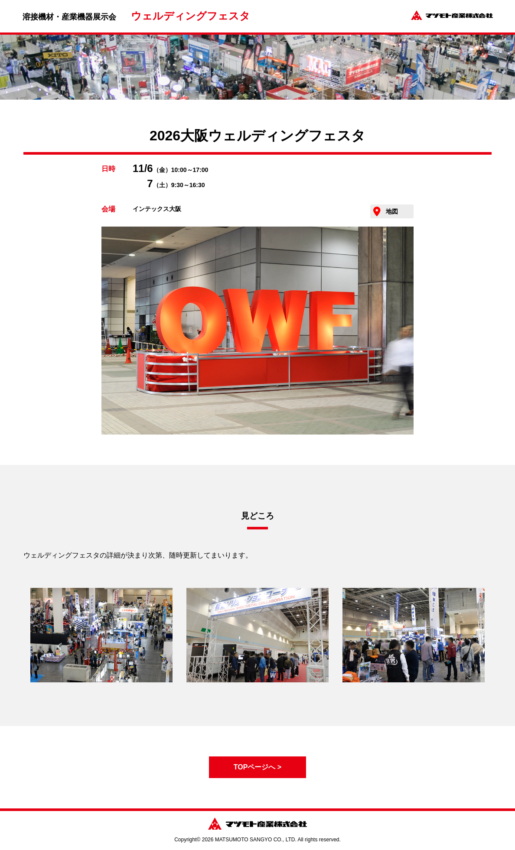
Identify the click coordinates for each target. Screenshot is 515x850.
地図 (392, 211)
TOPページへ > (257, 767)
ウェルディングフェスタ (190, 16)
